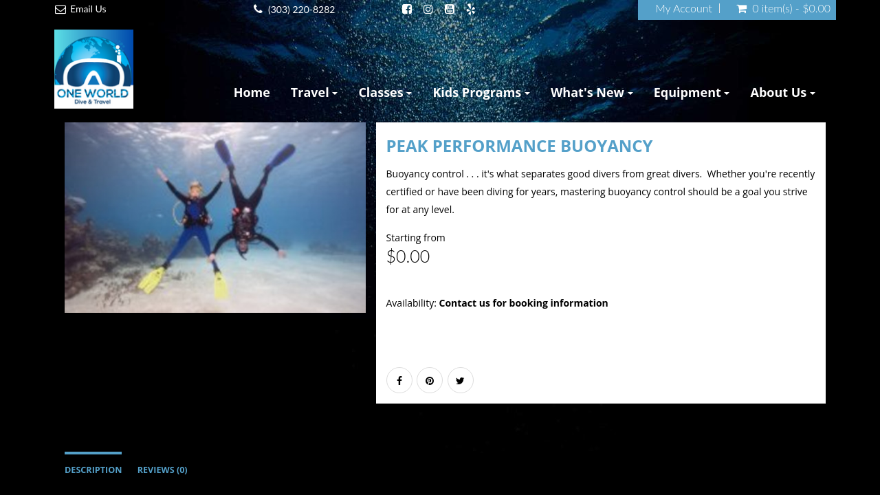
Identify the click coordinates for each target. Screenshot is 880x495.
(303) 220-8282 (301, 9)
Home (252, 92)
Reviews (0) (163, 470)
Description (93, 470)
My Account (683, 8)
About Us (782, 92)
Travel (314, 92)
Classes (385, 92)
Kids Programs (481, 92)
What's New (592, 92)
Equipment (692, 92)
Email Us (88, 8)
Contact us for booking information (523, 302)
